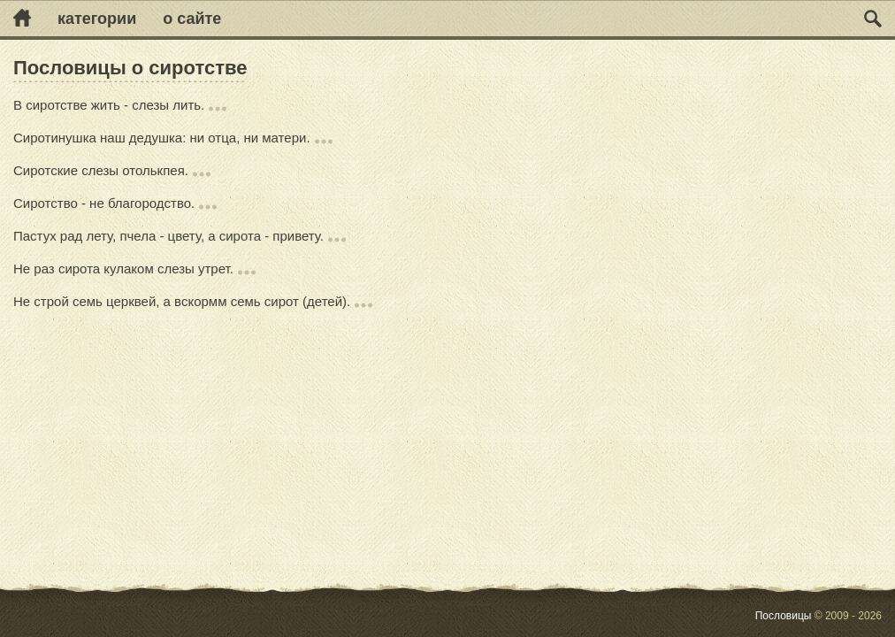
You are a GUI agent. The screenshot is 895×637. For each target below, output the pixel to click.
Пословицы (783, 616)
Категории (96, 18)
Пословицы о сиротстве (130, 68)
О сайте (192, 18)
